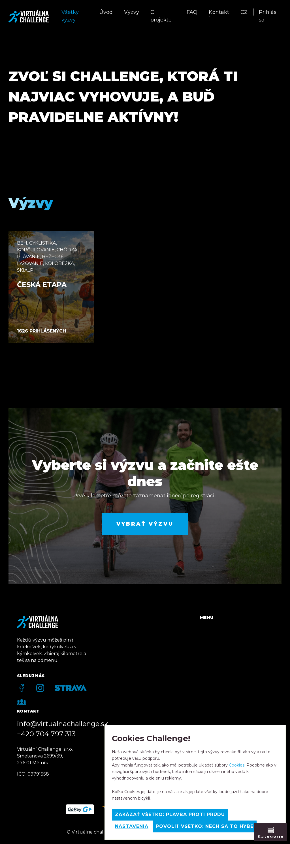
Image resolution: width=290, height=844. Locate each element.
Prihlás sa (267, 16)
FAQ (192, 12)
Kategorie (271, 836)
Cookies (236, 765)
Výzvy (131, 12)
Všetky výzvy (70, 16)
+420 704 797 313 (46, 734)
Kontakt (219, 12)
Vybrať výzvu (145, 524)
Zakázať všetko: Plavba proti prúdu (170, 814)
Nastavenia (131, 826)
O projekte (161, 16)
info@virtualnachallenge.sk (62, 724)
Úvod (106, 12)
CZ (244, 12)
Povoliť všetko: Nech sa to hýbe (204, 826)
